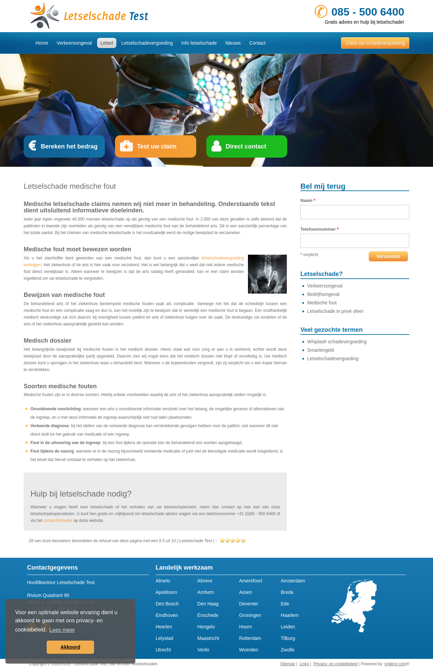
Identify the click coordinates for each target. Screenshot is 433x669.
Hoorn (245, 626)
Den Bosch (167, 603)
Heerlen (164, 626)
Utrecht (163, 649)
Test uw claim (157, 146)
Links (304, 664)
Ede (285, 603)
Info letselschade (199, 43)
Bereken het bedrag (69, 146)
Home (42, 43)
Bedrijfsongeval (323, 294)
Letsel (106, 43)
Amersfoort (250, 580)
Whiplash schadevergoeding (337, 341)
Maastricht (208, 638)
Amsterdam (293, 580)
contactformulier (58, 520)
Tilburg (288, 638)
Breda (287, 592)
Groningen (250, 615)
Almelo (163, 580)
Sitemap (287, 664)
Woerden (248, 649)
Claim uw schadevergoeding (375, 43)
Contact (257, 43)
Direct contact (246, 146)
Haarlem (290, 615)
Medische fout (322, 302)
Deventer (248, 603)
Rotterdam (250, 638)
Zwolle (287, 649)
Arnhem (205, 592)
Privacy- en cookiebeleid (336, 664)
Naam (307, 200)
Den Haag (208, 603)
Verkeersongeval (74, 43)
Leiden (288, 626)
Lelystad (164, 638)
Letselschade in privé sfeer (335, 311)
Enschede (207, 615)
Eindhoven (167, 615)
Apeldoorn (166, 592)
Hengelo (206, 626)
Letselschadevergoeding (147, 43)
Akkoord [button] (70, 647)
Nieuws (233, 43)
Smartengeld (320, 350)
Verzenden (388, 256)
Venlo (203, 649)
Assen (245, 592)
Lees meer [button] (62, 630)
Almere (204, 580)
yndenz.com (395, 664)
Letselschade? (321, 274)
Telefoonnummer (319, 229)
